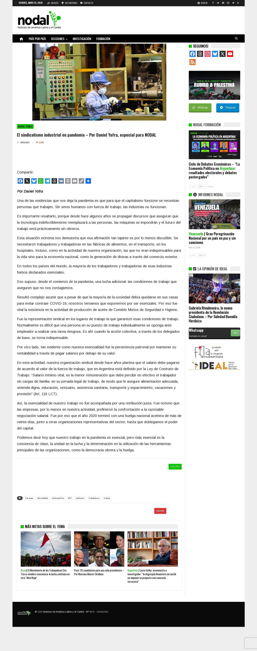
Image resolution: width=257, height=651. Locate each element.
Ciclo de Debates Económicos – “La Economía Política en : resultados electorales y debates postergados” (214, 170)
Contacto (86, 3)
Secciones (57, 38)
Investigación (82, 38)
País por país (37, 38)
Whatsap (200, 107)
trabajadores (94, 498)
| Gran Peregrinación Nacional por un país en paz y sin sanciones (212, 238)
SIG (202, 186)
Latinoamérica (58, 498)
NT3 (69, 498)
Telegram (228, 107)
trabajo (107, 498)
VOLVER (175, 466)
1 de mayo (29, 498)
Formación (103, 38)
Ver (235, 333)
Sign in (202, 3)
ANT (193, 186)
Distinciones (69, 3)
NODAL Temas (25, 126)
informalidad (42, 498)
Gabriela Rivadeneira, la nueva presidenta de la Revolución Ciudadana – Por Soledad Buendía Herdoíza (213, 314)
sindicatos (80, 498)
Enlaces (53, 3)
